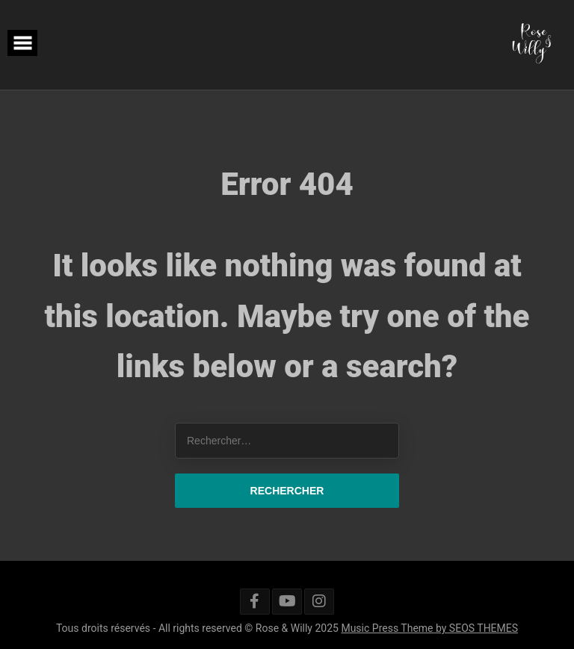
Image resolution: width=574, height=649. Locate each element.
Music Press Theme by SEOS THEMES (429, 628)
